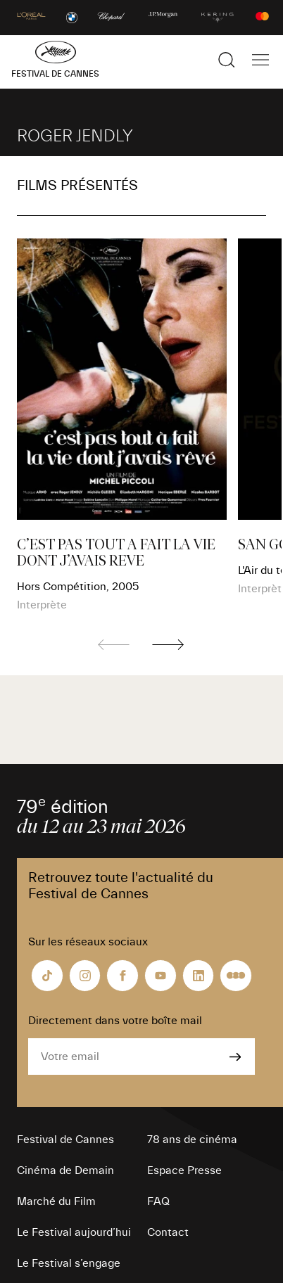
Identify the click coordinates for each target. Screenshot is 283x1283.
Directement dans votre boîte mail (115, 1020)
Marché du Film (56, 1201)
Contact (168, 1232)
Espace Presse (184, 1170)
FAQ (158, 1201)
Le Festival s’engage (68, 1263)
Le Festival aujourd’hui (74, 1232)
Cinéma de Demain (65, 1170)
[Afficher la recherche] (226, 60)
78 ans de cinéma (192, 1139)
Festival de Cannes (65, 1139)
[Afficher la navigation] (260, 60)
